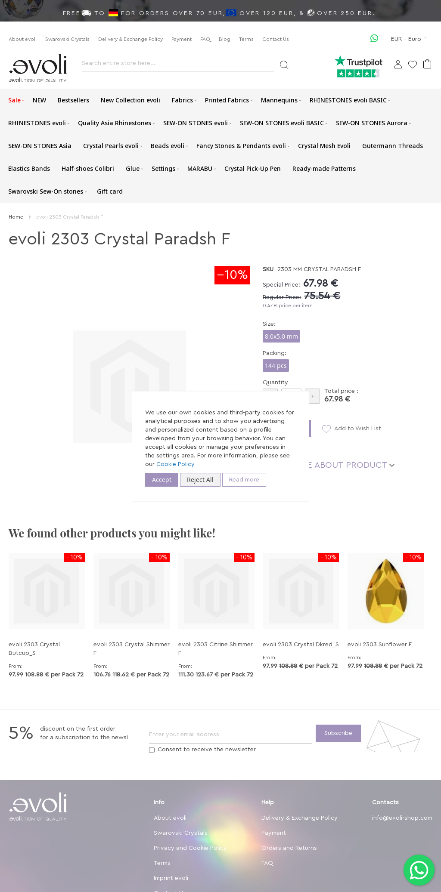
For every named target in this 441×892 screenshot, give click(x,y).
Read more (244, 480)
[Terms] (152, 750)
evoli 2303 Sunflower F (380, 645)
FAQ (205, 39)
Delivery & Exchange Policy (130, 39)
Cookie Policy (175, 464)
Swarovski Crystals (67, 39)
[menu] (220, 146)
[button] (409, 39)
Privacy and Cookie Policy (190, 848)
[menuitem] (14, 100)
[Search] (284, 64)
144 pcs (276, 365)
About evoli (23, 39)
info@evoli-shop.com (402, 818)
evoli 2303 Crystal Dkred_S (301, 645)
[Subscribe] (338, 733)
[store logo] (38, 68)
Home (16, 216)
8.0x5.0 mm (281, 336)
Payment (181, 39)
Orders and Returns (289, 848)
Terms (246, 39)
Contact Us (275, 39)
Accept (161, 479)
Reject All (200, 479)
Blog (224, 39)
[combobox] (178, 65)
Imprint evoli (171, 878)
